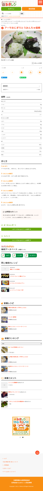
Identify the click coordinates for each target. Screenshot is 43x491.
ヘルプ (5, 458)
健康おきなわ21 (13, 310)
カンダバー (33, 255)
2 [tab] (22, 437)
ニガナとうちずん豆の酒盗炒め (16, 401)
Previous (8, 427)
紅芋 (19, 16)
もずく (8, 255)
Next (35, 427)
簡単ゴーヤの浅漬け (15, 269)
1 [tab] (20, 437)
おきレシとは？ (7, 468)
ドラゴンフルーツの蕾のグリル (18, 276)
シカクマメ (11, 16)
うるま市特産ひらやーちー (17, 347)
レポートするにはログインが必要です (21, 229)
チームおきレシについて (9, 471)
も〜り (11, 384)
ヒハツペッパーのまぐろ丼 (16, 290)
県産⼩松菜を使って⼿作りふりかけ (17, 307)
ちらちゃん (12, 394)
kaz (10, 403)
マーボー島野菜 (12, 317)
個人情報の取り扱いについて (10, 461)
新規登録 (32, 9)
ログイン (11, 9)
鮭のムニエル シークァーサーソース (17, 326)
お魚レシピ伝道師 (38, 63)
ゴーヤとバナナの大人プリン (17, 283)
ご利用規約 (6, 465)
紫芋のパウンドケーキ (14, 392)
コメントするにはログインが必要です (21, 240)
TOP (37, 453)
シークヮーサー (15, 16)
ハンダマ (19, 255)
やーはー (12, 352)
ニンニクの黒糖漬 (12, 382)
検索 (22, 13)
